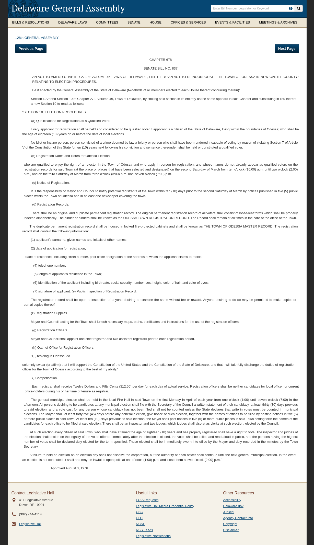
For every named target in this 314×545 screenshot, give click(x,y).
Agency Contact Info (238, 518)
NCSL (140, 524)
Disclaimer (231, 530)
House (155, 22)
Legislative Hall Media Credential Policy (165, 506)
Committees (107, 22)
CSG (139, 512)
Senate (134, 22)
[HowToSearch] (291, 8)
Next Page (287, 49)
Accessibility (232, 500)
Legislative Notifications (153, 536)
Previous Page (31, 49)
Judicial (228, 512)
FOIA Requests (147, 500)
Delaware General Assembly (68, 8)
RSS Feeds (144, 530)
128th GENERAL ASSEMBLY (37, 38)
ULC (139, 518)
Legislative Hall (30, 524)
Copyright (230, 524)
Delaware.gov (233, 506)
